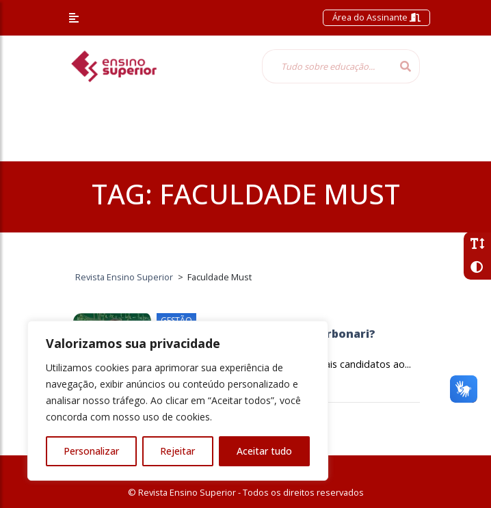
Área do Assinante (376, 17)
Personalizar (91, 450)
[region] (177, 401)
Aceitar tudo (264, 450)
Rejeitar (177, 450)
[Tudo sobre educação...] (327, 66)
